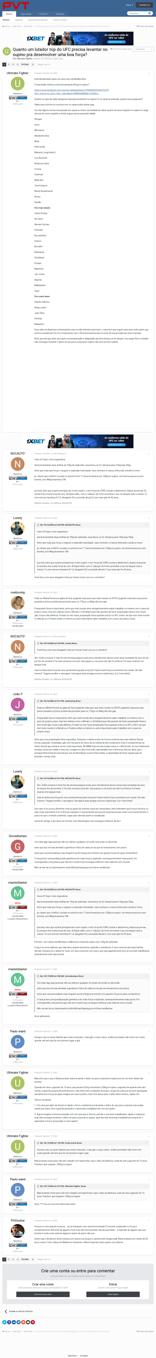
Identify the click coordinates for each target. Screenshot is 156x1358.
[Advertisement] (78, 1336)
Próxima (25, 64)
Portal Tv (43, 14)
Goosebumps (18, 831)
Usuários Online (60, 20)
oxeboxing (18, 594)
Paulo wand (17, 1026)
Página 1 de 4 (44, 64)
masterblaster (17, 877)
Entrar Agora (113, 1286)
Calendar (19, 20)
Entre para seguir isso (121, 49)
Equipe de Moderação (38, 20)
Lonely (17, 520)
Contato (84, 1347)
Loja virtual (26, 14)
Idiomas (72, 1347)
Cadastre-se (144, 5)
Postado (44, 73)
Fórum (9, 14)
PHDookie (18, 1212)
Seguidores (140, 49)
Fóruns (6, 20)
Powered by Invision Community (78, 1354)
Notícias (60, 14)
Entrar (129, 5)
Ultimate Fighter (24, 58)
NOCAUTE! (18, 455)
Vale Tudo (58, 58)
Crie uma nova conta (43, 1286)
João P (18, 692)
